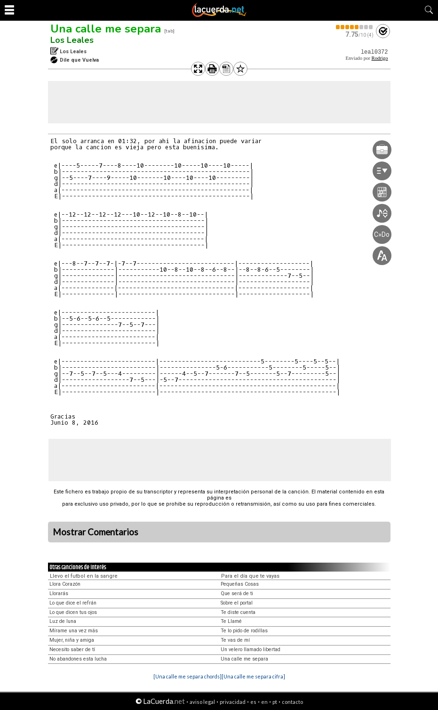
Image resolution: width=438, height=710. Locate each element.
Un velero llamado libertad (250, 649)
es (253, 702)
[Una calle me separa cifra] (253, 676)
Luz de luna (62, 621)
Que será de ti (237, 593)
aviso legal (202, 702)
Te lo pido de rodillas (244, 631)
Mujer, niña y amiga (71, 640)
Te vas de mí (235, 640)
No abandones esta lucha (78, 659)
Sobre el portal (237, 603)
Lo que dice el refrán (72, 603)
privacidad (233, 702)
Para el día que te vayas (250, 576)
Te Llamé (231, 621)
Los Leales (72, 40)
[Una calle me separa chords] (187, 676)
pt (274, 702)
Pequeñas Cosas (240, 584)
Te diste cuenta (238, 612)
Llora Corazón (64, 584)
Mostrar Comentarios (95, 532)
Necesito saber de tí (72, 649)
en (264, 702)
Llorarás (58, 593)
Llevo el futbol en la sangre (84, 576)
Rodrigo (380, 58)
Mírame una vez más (73, 631)
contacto (292, 702)
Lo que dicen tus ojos (73, 612)
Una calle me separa (105, 28)
